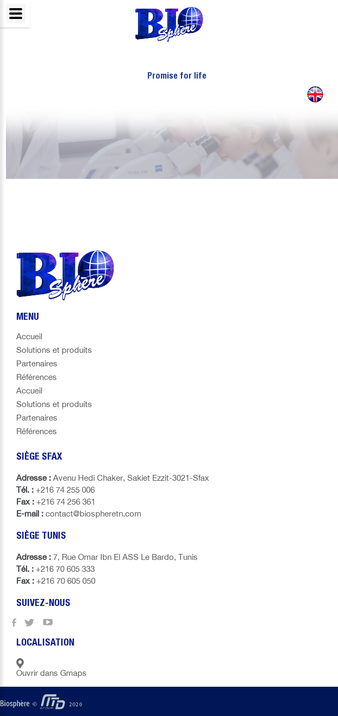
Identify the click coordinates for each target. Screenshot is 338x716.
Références (36, 377)
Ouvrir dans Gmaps (51, 668)
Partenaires (36, 363)
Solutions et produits (54, 349)
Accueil (29, 336)
